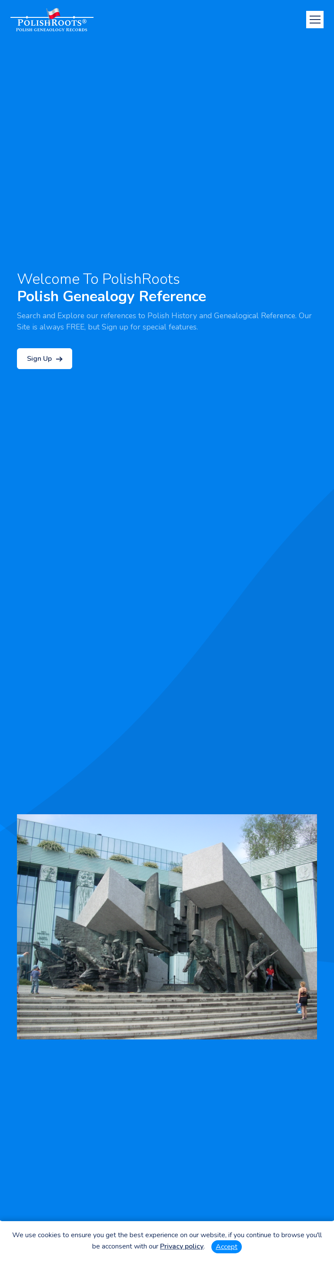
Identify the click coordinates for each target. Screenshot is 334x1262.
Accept (226, 1247)
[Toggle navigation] (315, 19)
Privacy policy (182, 1246)
